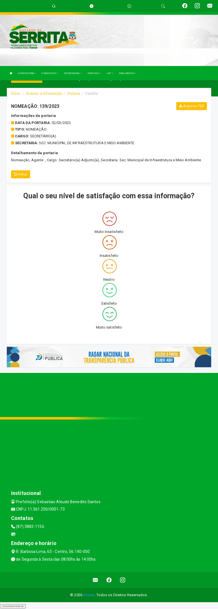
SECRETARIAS (73, 73)
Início (15, 93)
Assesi (89, 595)
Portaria (73, 93)
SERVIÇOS (94, 73)
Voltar (20, 174)
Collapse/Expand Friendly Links (13, 606)
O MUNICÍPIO (50, 73)
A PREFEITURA (27, 73)
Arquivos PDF (191, 106)
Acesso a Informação (44, 93)
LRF (110, 73)
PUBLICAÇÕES (127, 73)
